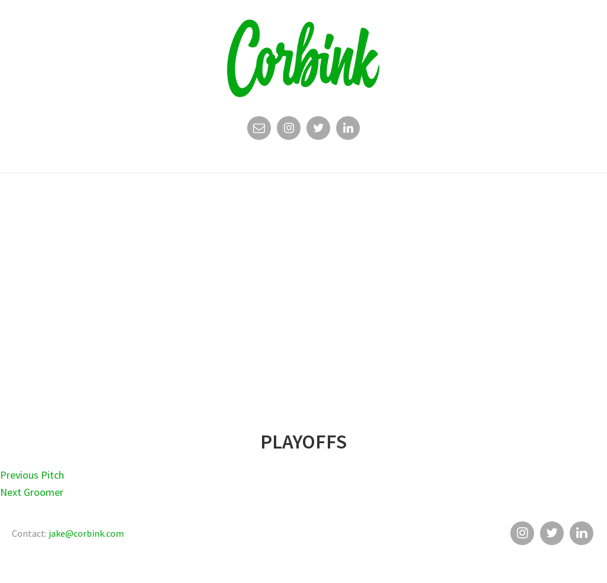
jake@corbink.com (86, 533)
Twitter (318, 131)
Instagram (289, 131)
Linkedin (348, 131)
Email (259, 131)
